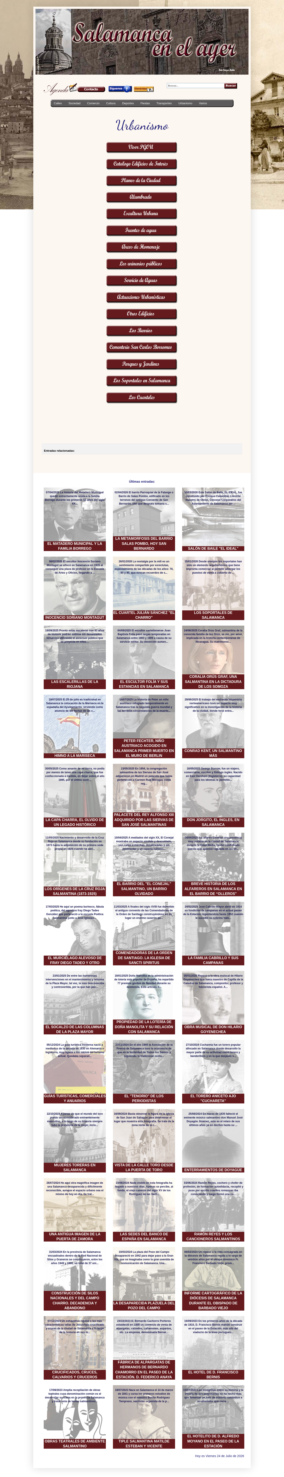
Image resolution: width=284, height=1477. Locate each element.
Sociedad (75, 103)
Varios (203, 103)
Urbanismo (185, 103)
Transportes (164, 103)
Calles (58, 103)
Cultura (110, 103)
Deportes (128, 103)
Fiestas (145, 103)
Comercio (93, 103)
